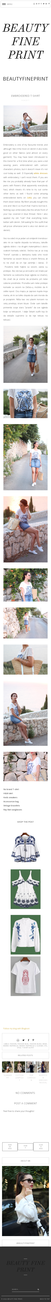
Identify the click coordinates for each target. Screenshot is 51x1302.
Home (25, 1147)
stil (45, 1046)
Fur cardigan (31, 1077)
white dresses (41, 173)
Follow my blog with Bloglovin (16, 1028)
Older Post (41, 1147)
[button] (7, 4)
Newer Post (10, 1147)
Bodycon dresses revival (43, 1079)
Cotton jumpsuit (20, 1077)
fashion (13, 1044)
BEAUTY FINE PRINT (25, 42)
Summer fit (8, 1076)
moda (45, 1044)
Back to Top (45, 1299)
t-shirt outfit (28, 1048)
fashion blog (23, 1044)
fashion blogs (36, 1044)
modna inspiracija (10, 1046)
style (19, 1048)
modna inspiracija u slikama (31, 1046)
